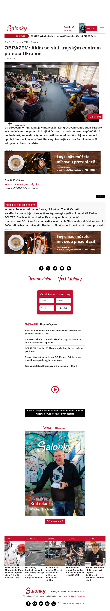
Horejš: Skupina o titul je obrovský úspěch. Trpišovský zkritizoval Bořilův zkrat (95, 573)
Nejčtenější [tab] (31, 324)
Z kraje (51, 539)
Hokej (10, 539)
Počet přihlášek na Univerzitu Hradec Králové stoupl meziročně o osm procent (54, 225)
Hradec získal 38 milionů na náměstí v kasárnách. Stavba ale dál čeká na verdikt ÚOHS (55, 221)
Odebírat (63, 308)
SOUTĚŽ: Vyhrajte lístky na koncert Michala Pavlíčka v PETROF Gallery (64, 36)
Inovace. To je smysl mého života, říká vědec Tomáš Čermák (42, 209)
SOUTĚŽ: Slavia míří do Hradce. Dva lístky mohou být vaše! (42, 217)
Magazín (91, 28)
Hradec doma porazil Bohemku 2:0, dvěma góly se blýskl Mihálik (75, 571)
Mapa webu (68, 603)
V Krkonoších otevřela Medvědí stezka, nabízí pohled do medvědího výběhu (54, 573)
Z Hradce (17, 42)
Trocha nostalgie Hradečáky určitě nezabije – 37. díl (51, 366)
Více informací (55, 521)
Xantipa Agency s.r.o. (79, 596)
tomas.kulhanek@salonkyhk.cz (23, 184)
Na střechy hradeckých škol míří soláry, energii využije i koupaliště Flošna (51, 213)
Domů (7, 42)
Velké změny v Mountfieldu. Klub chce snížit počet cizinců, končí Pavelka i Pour (14, 572)
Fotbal (71, 539)
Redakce (80, 603)
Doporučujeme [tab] (48, 324)
